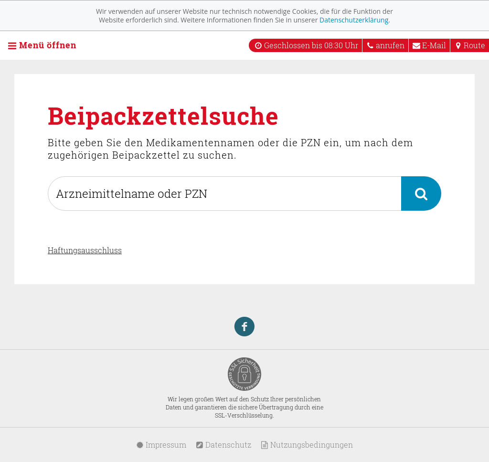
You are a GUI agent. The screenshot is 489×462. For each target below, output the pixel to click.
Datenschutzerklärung (353, 19)
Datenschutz (223, 445)
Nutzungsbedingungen (307, 445)
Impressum (161, 445)
